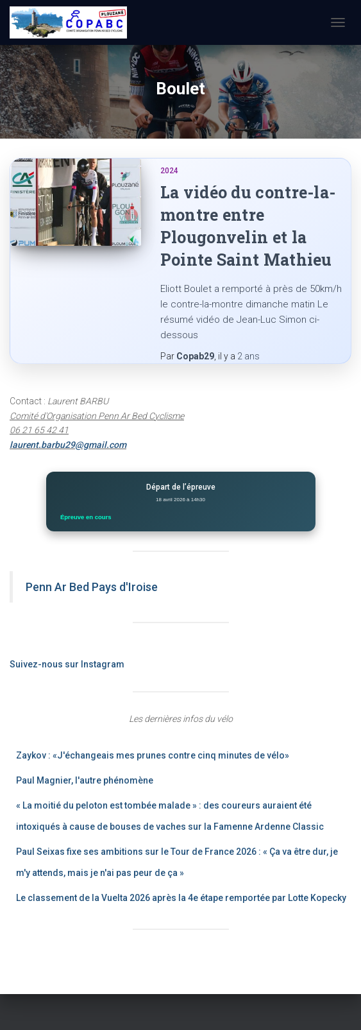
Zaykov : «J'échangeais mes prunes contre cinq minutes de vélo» (152, 755)
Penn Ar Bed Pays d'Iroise (92, 587)
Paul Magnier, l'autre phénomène (84, 780)
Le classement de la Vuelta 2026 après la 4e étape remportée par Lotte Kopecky (181, 898)
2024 (169, 170)
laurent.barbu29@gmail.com (68, 445)
